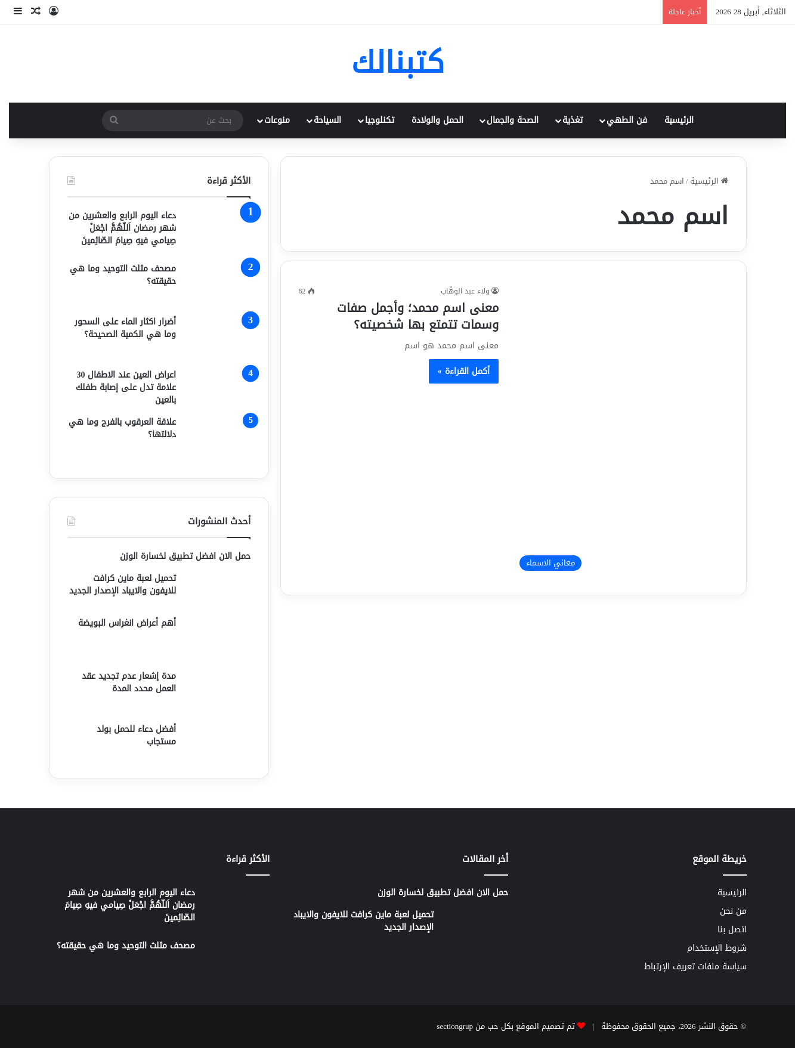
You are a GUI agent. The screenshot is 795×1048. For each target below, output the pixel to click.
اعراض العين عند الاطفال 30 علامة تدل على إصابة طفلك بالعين (126, 387)
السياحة (327, 120)
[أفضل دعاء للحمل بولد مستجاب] (217, 741)
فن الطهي (627, 120)
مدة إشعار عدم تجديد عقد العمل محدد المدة (129, 682)
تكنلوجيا (379, 120)
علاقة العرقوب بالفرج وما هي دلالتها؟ (122, 428)
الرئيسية (679, 120)
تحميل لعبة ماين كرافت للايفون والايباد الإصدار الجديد (122, 584)
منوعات (277, 120)
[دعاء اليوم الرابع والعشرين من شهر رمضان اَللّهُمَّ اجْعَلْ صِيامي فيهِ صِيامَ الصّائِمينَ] (217, 231)
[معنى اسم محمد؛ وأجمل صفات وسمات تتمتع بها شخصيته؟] (620, 431)
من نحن (733, 911)
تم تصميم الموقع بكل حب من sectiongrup (506, 1026)
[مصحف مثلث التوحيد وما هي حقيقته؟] (217, 284)
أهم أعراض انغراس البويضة (127, 623)
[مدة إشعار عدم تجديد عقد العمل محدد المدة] (217, 692)
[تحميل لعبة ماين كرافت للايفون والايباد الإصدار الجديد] (217, 590)
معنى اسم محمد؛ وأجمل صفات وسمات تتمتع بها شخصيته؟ (418, 316)
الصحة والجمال (513, 120)
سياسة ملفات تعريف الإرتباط (695, 966)
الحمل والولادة (437, 120)
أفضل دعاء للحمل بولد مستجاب (136, 735)
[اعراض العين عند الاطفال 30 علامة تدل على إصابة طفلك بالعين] (217, 387)
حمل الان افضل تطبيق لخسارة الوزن (185, 556)
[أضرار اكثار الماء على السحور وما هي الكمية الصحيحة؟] (217, 338)
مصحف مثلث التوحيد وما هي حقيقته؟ (123, 275)
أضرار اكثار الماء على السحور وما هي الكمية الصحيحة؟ (125, 328)
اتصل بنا (732, 929)
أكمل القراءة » (464, 371)
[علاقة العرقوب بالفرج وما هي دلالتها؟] (217, 438)
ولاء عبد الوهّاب (465, 291)
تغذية (572, 120)
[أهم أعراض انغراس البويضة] (217, 639)
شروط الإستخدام (717, 948)
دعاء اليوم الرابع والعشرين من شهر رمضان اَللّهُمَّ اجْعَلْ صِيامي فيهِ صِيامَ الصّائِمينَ (122, 228)
